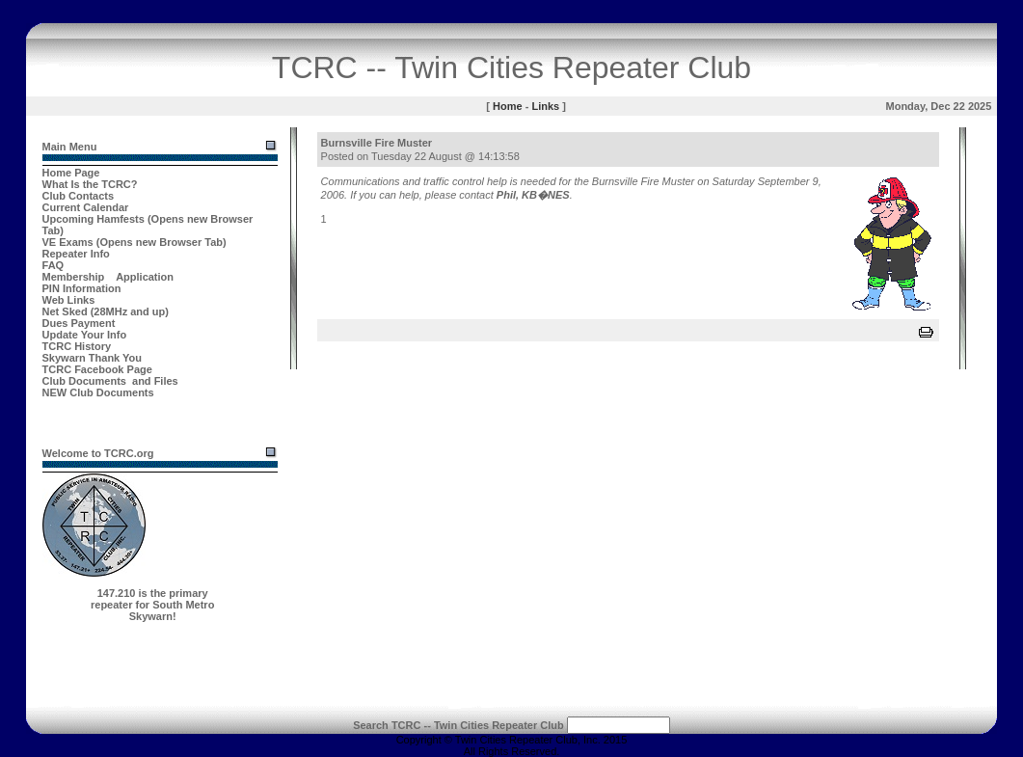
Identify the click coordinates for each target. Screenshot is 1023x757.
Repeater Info (76, 253)
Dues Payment (79, 323)
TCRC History (77, 346)
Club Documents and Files (110, 381)
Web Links (68, 300)
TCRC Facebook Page (97, 369)
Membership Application (108, 277)
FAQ (53, 265)
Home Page (71, 172)
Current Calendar (85, 207)
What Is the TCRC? (90, 184)
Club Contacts (78, 196)
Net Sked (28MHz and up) (105, 311)
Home (508, 106)
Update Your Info (84, 334)
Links (545, 106)
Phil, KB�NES (533, 195)
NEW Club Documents (98, 392)
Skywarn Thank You (92, 358)
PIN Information (81, 288)
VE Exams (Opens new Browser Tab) (134, 242)
